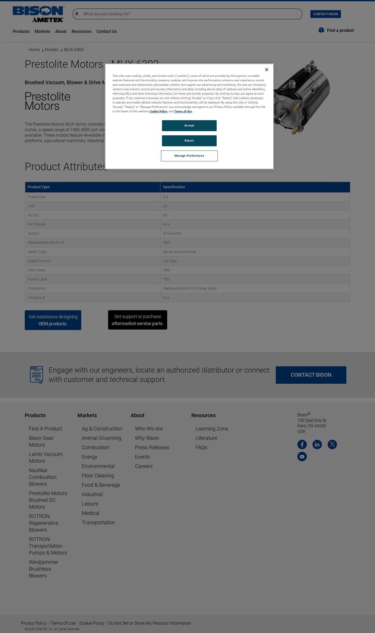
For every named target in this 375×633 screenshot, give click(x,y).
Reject (189, 140)
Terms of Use (183, 111)
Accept (189, 125)
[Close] (266, 69)
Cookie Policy (158, 111)
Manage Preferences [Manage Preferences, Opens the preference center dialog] (189, 155)
